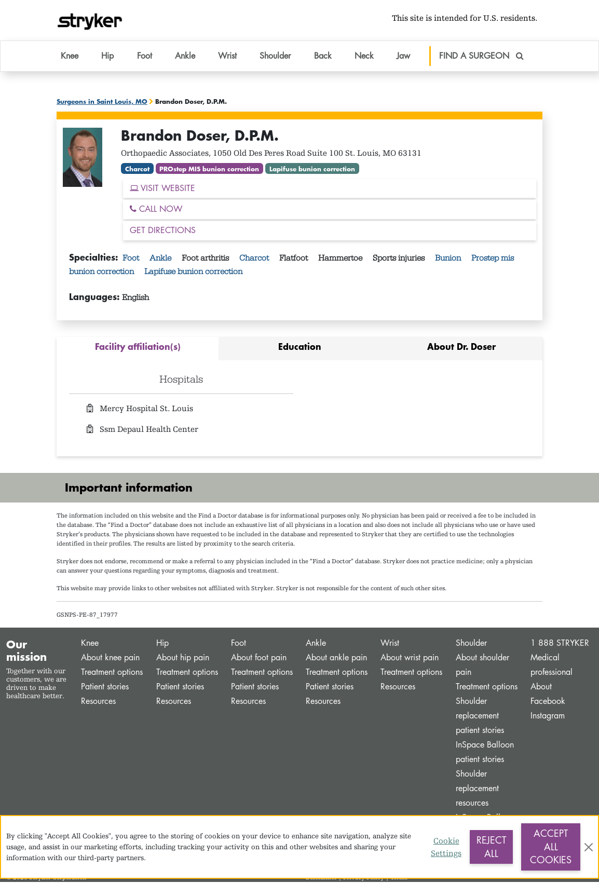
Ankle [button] (185, 56)
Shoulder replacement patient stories (480, 717)
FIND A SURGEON (481, 56)
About (541, 687)
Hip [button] (107, 56)
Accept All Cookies (550, 846)
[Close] (588, 847)
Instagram (547, 716)
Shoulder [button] (275, 56)
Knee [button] (69, 56)
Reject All (491, 847)
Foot (131, 259)
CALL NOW (156, 210)
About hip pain (182, 658)
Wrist (389, 644)
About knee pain (110, 658)
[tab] (138, 349)
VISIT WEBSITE (162, 188)
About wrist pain (409, 658)
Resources (98, 702)
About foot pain (259, 658)
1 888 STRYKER (559, 644)
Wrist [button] (227, 56)
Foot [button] (144, 56)
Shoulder (471, 644)
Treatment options (112, 673)
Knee (90, 644)
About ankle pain (336, 658)
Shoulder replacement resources (477, 789)
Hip (162, 644)
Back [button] (323, 56)
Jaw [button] (403, 56)
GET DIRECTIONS (163, 231)
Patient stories (105, 687)
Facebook (547, 702)
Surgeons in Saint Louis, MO (102, 102)
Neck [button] (364, 56)
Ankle (161, 259)
